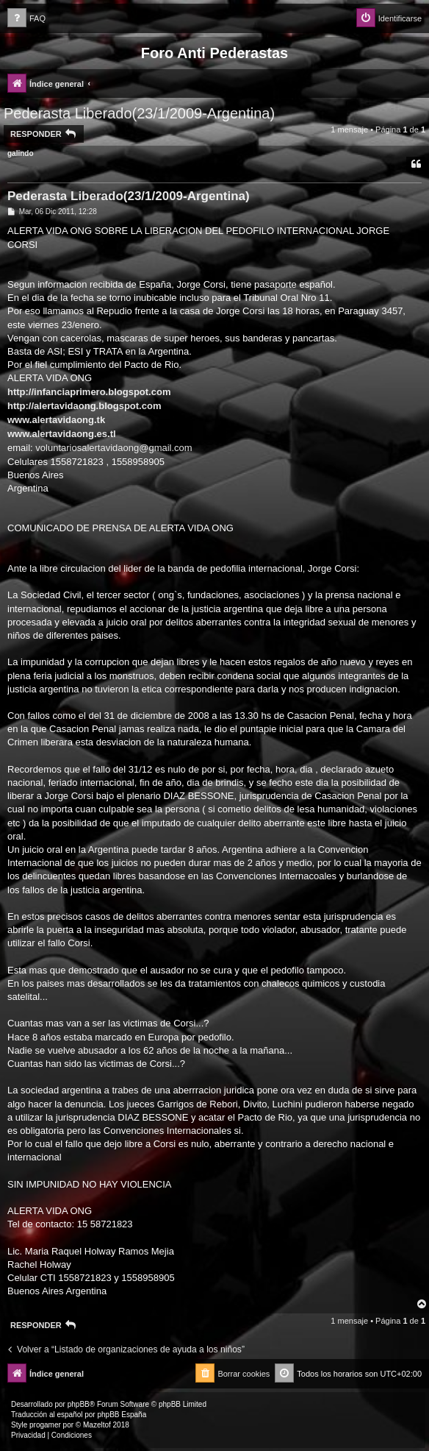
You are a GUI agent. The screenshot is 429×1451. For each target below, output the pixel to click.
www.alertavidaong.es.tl (61, 433)
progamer (45, 1425)
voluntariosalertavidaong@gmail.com (113, 447)
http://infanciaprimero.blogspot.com (88, 391)
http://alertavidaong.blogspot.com (84, 405)
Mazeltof (97, 1425)
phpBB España (121, 1415)
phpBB (79, 1404)
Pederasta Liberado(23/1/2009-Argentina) (139, 113)
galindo (20, 153)
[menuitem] (26, 18)
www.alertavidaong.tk (56, 419)
